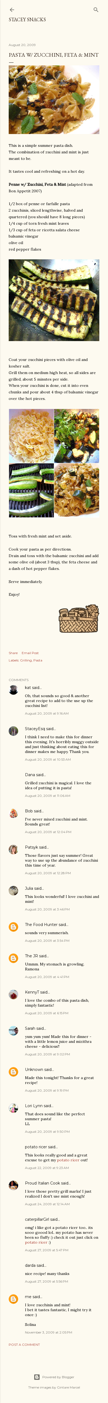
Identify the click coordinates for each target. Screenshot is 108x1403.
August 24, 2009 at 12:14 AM (47, 1204)
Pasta (37, 660)
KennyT (32, 992)
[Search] (96, 8)
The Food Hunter (41, 924)
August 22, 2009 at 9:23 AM (47, 1168)
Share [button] (13, 653)
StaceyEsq (35, 728)
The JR (31, 955)
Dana (30, 774)
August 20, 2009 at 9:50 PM (47, 1131)
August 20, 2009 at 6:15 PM (46, 1013)
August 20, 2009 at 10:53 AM (48, 759)
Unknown (34, 1069)
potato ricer (36, 1146)
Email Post (30, 653)
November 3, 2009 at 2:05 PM (48, 1332)
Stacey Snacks (27, 19)
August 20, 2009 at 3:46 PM (47, 909)
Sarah (30, 1028)
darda (30, 1265)
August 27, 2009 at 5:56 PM (46, 1281)
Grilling (26, 660)
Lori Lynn (34, 1105)
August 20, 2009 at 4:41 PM (47, 977)
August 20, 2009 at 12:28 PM (48, 873)
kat (28, 687)
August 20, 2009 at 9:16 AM (47, 713)
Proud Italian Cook (42, 1183)
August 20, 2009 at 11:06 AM (47, 796)
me (28, 1296)
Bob (29, 811)
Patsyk (31, 847)
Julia (29, 888)
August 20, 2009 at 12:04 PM (48, 832)
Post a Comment (24, 1345)
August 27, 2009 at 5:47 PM (46, 1250)
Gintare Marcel (68, 1387)
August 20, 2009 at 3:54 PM (47, 941)
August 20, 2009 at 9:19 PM (47, 1090)
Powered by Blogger (54, 1377)
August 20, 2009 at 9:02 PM (47, 1054)
